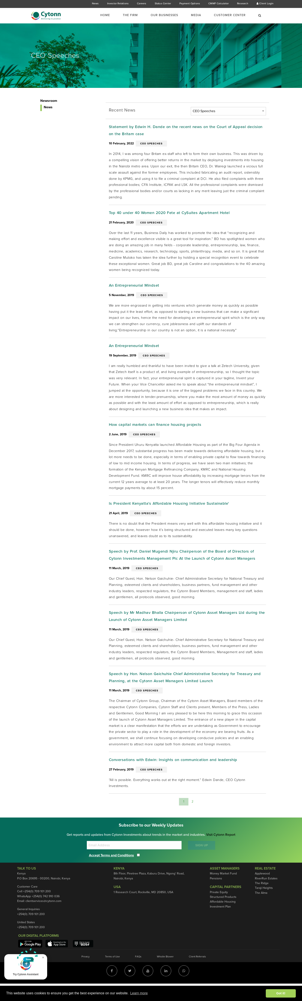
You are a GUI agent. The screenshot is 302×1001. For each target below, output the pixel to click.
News (95, 3)
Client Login (265, 3)
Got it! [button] (280, 993)
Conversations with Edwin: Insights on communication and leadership (178, 776)
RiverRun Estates (266, 896)
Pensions (216, 896)
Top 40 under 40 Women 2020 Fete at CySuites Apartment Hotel (174, 214)
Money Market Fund (223, 891)
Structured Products (223, 914)
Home (105, 15)
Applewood (262, 891)
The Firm (130, 15)
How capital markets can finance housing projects (159, 428)
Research (242, 3)
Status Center (163, 3)
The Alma (261, 910)
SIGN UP (201, 862)
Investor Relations (118, 3)
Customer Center (230, 15)
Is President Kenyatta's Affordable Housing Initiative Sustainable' (174, 507)
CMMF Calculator (218, 3)
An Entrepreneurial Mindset (136, 287)
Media (196, 15)
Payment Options (189, 3)
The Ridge (262, 900)
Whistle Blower (165, 973)
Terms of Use (112, 973)
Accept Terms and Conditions (111, 873)
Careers (141, 3)
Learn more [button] (139, 993)
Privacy (85, 973)
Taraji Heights (264, 905)
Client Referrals (197, 973)
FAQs (138, 973)
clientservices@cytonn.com (43, 918)
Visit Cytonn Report (221, 852)
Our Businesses (164, 15)
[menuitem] (108, 15)
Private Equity (219, 909)
